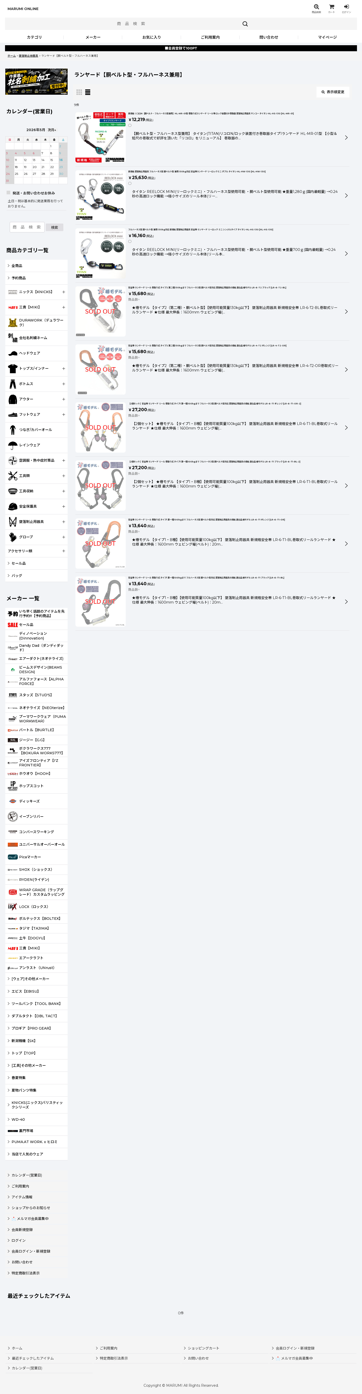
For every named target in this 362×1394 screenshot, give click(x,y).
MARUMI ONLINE (23, 9)
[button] (316, 9)
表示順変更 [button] (333, 92)
